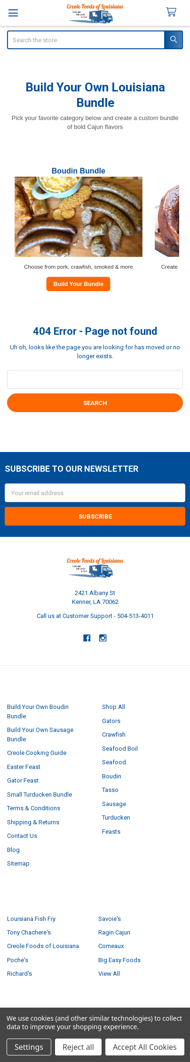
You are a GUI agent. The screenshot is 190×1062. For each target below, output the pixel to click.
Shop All (113, 706)
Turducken (116, 817)
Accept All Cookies (145, 1047)
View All (109, 973)
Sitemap (18, 863)
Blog (13, 849)
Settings (29, 1047)
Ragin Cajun (114, 932)
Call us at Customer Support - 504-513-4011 (95, 615)
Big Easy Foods (119, 960)
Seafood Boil (120, 748)
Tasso (110, 789)
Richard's (19, 973)
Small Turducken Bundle (39, 794)
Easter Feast (23, 766)
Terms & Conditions (33, 808)
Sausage (114, 803)
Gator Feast (23, 780)
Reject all (78, 1047)
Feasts (111, 831)
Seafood (114, 762)
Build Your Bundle (78, 283)
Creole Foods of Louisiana (43, 945)
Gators (111, 720)
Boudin (111, 776)
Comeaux (111, 945)
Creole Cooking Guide (36, 752)
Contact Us (22, 835)
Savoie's (109, 918)
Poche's (17, 960)
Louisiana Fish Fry (31, 918)
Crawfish (114, 734)
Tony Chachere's (29, 932)
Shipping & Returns (33, 822)
